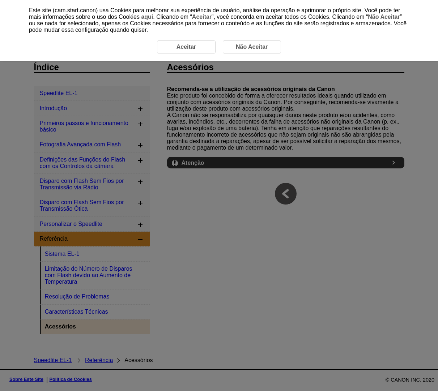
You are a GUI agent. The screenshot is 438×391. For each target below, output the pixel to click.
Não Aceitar (384, 17)
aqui (147, 17)
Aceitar (202, 17)
